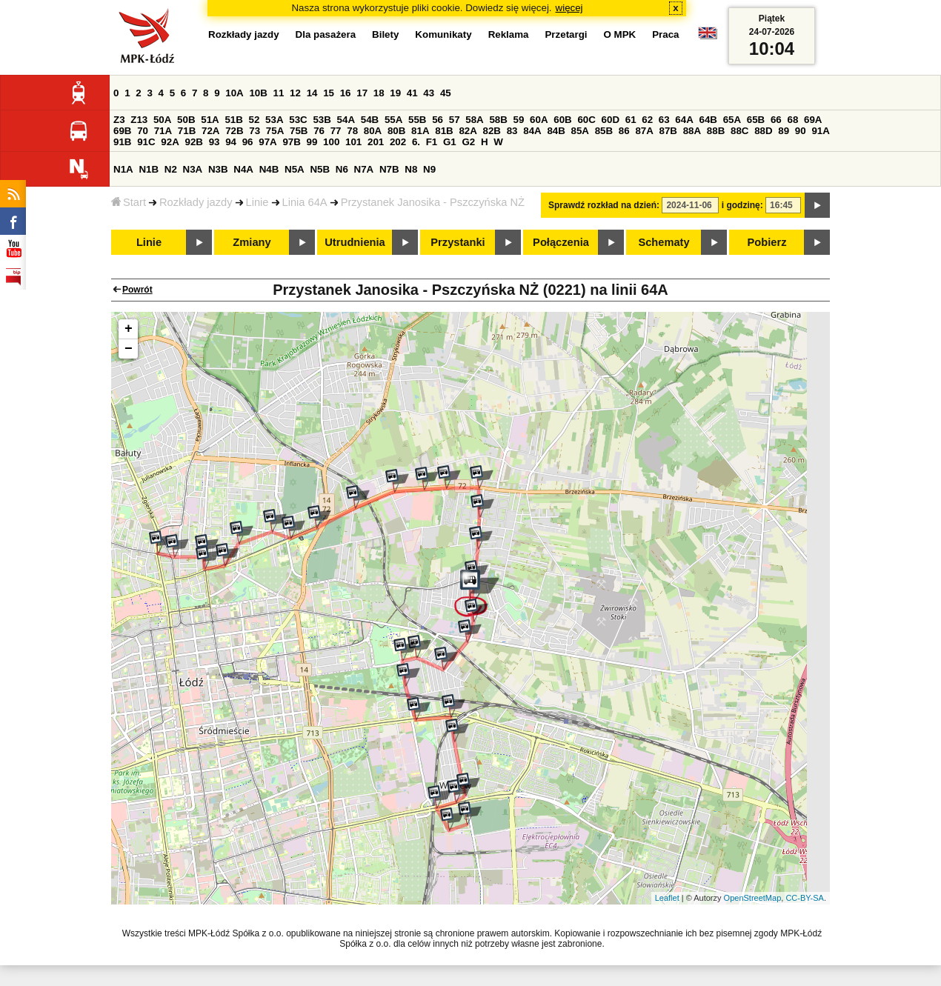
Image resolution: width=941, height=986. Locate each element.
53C (298, 119)
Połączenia (561, 242)
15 (328, 93)
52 (254, 119)
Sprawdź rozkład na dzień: (603, 205)
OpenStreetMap (753, 897)
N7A (364, 169)
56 (437, 119)
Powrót (137, 289)
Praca (665, 34)
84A (532, 130)
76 (319, 130)
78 (352, 130)
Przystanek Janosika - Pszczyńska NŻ (433, 202)
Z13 (138, 119)
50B (186, 119)
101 (353, 141)
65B (756, 119)
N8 (411, 169)
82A (467, 130)
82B (492, 130)
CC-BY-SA (804, 897)
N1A (123, 169)
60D (610, 119)
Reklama (508, 34)
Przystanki (457, 242)
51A (210, 119)
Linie (257, 202)
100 (331, 141)
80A (373, 130)
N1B (149, 169)
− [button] (128, 349)
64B (707, 119)
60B (562, 119)
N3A (193, 169)
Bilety (385, 34)
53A (274, 119)
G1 (449, 141)
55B (417, 119)
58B (498, 119)
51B (233, 119)
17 (362, 93)
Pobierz (767, 242)
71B (187, 130)
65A (732, 119)
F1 (432, 141)
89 (783, 130)
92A (170, 141)
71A (163, 130)
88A (692, 130)
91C (146, 141)
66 (776, 119)
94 (230, 141)
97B (291, 141)
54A (346, 119)
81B (444, 130)
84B (556, 130)
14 (312, 93)
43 (428, 93)
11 (279, 93)
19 (395, 93)
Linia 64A (304, 202)
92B (193, 141)
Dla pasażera (326, 34)
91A (820, 130)
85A (580, 130)
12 (295, 93)
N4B (269, 169)
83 (512, 130)
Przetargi (566, 34)
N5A (295, 169)
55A (393, 119)
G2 (468, 141)
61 (630, 119)
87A (644, 130)
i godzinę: (742, 205)
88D (763, 130)
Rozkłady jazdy (196, 202)
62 (647, 119)
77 (336, 130)
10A (234, 93)
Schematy (663, 242)
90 (800, 130)
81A (420, 130)
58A (474, 119)
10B (258, 93)
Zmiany (251, 242)
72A (210, 130)
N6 (342, 169)
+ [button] (128, 329)
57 (454, 119)
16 (345, 93)
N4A (243, 169)
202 (398, 141)
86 (624, 130)
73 (254, 130)
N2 (170, 169)
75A (275, 130)
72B (234, 130)
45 (445, 93)
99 (312, 141)
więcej (569, 7)
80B (396, 130)
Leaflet (667, 897)
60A (539, 119)
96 (247, 141)
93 (214, 141)
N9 (429, 169)
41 (412, 93)
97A (267, 141)
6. (416, 141)
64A (684, 119)
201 (376, 141)
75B (298, 130)
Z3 (119, 119)
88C (739, 130)
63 (664, 119)
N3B (218, 169)
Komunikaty (443, 34)
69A (813, 119)
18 (379, 93)
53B (321, 119)
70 (142, 130)
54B (370, 119)
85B (604, 130)
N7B (389, 169)
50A (162, 119)
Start (128, 202)
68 (792, 119)
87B (668, 130)
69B (122, 130)
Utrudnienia (355, 242)
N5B (320, 169)
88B (716, 130)
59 (519, 119)
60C (586, 119)
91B (122, 141)
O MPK (620, 34)
